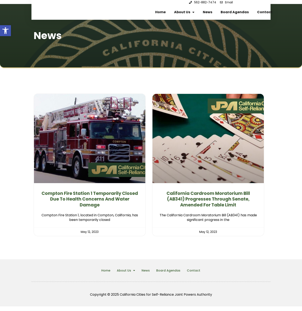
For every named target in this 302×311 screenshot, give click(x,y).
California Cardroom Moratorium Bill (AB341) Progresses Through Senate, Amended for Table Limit (208, 204)
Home (160, 14)
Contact (264, 14)
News (207, 14)
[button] (5, 30)
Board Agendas (235, 14)
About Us (184, 14)
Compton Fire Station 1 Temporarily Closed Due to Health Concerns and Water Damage (90, 204)
